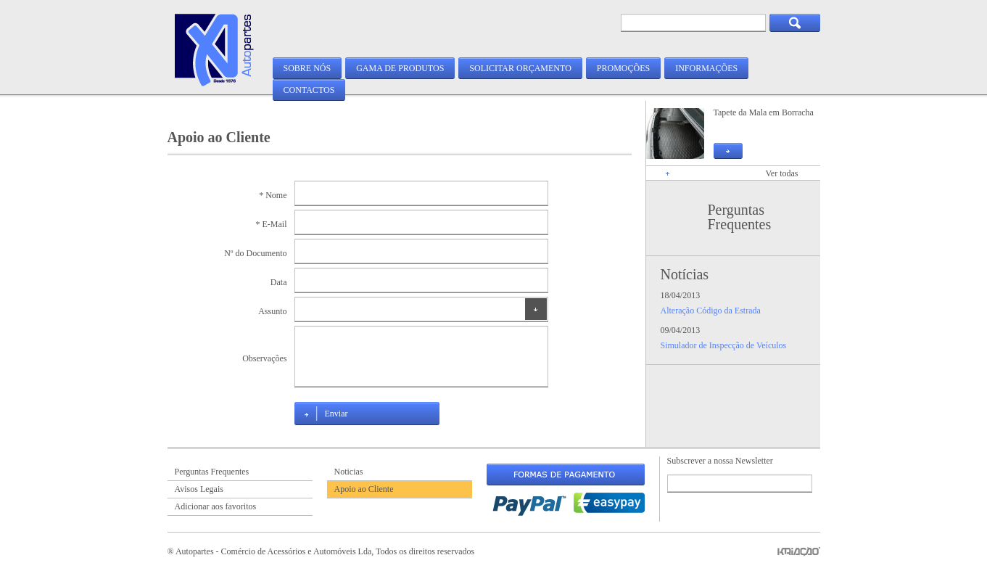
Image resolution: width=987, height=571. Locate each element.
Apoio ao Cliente (364, 489)
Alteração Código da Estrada (711, 310)
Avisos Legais (199, 489)
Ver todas (782, 173)
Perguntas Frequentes (740, 217)
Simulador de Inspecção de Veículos (724, 345)
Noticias (348, 472)
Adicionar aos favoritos (216, 506)
